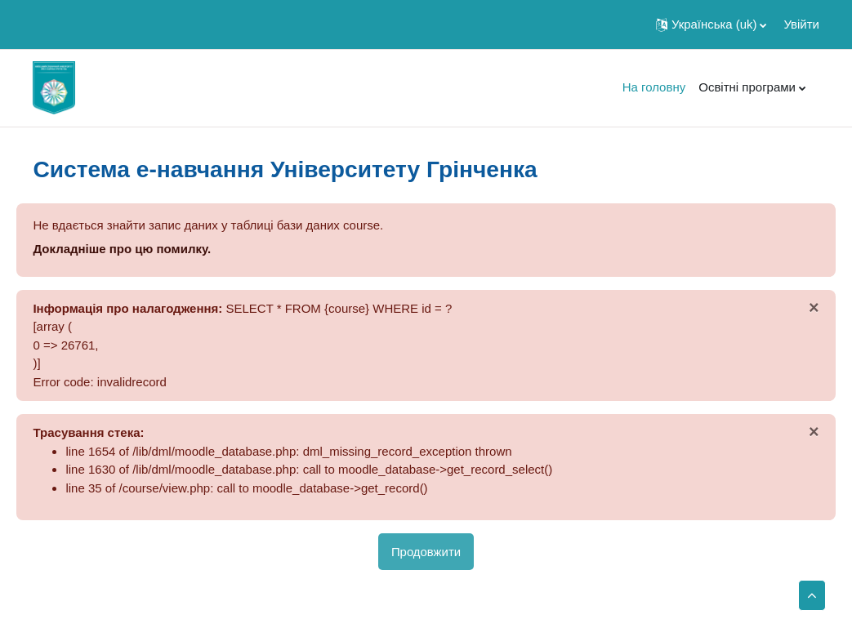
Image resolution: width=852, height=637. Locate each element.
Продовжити (426, 552)
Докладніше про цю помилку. (122, 249)
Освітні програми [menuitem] (747, 87)
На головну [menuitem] (654, 87)
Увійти (801, 24)
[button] (711, 24)
